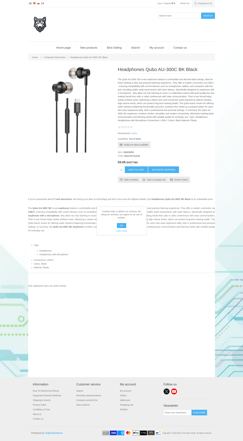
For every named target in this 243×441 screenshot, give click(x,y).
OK (121, 225)
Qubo (134, 133)
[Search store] (179, 16)
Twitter (167, 391)
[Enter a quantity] (121, 169)
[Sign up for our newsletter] (178, 412)
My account (157, 47)
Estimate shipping (163, 169)
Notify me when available (136, 145)
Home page (63, 47)
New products (88, 47)
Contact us (180, 47)
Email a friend (181, 179)
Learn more (121, 231)
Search (207, 15)
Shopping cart (126, 405)
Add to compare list (156, 179)
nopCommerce (53, 433)
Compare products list (87, 400)
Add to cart (136, 169)
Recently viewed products (88, 395)
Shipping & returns (42, 400)
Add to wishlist (131, 179)
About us (37, 414)
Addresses (125, 400)
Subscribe (199, 412)
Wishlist (123, 409)
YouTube (174, 391)
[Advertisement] (121, 355)
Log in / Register (166, 3)
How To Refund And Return (46, 391)
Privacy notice (39, 405)
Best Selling (114, 47)
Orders (123, 395)
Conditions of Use (41, 409)
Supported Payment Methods (47, 395)
